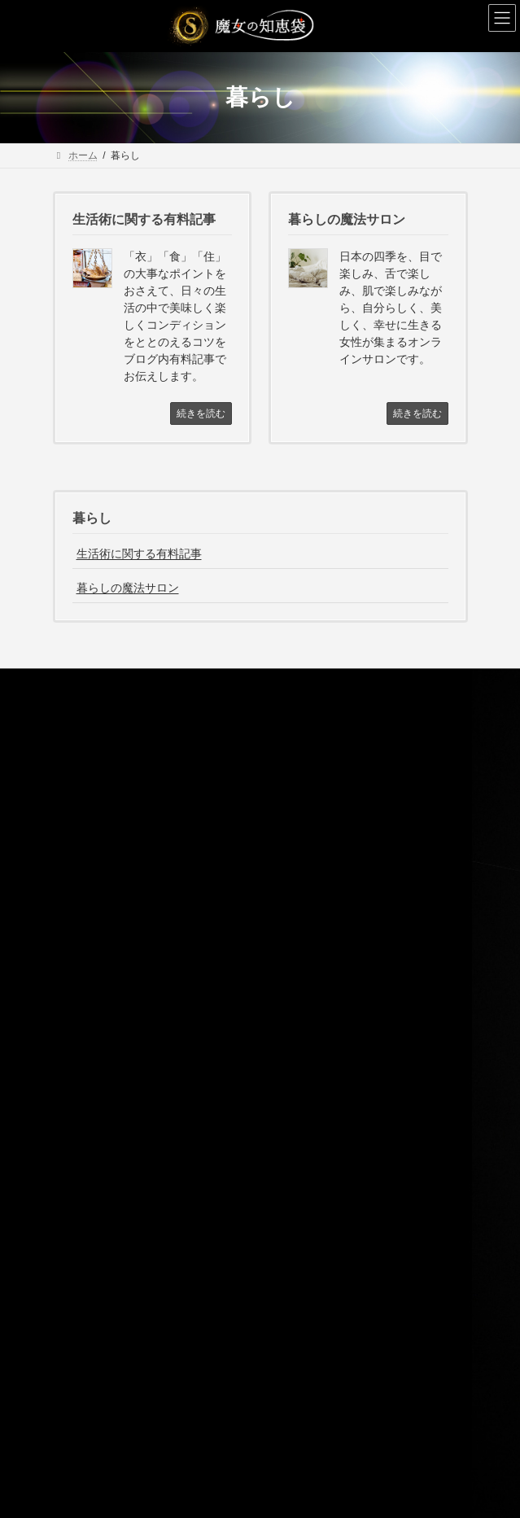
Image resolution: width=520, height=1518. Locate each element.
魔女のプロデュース (116, 943)
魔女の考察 (87, 1142)
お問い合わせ (92, 1056)
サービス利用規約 (102, 1000)
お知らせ (82, 1114)
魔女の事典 (87, 1170)
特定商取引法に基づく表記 (121, 1028)
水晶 (82, 887)
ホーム (77, 745)
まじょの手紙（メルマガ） (121, 972)
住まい (87, 1256)
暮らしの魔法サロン (127, 587)
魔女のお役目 (92, 801)
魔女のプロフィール (107, 773)
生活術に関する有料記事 (139, 553)
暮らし (91, 518)
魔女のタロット (106, 915)
